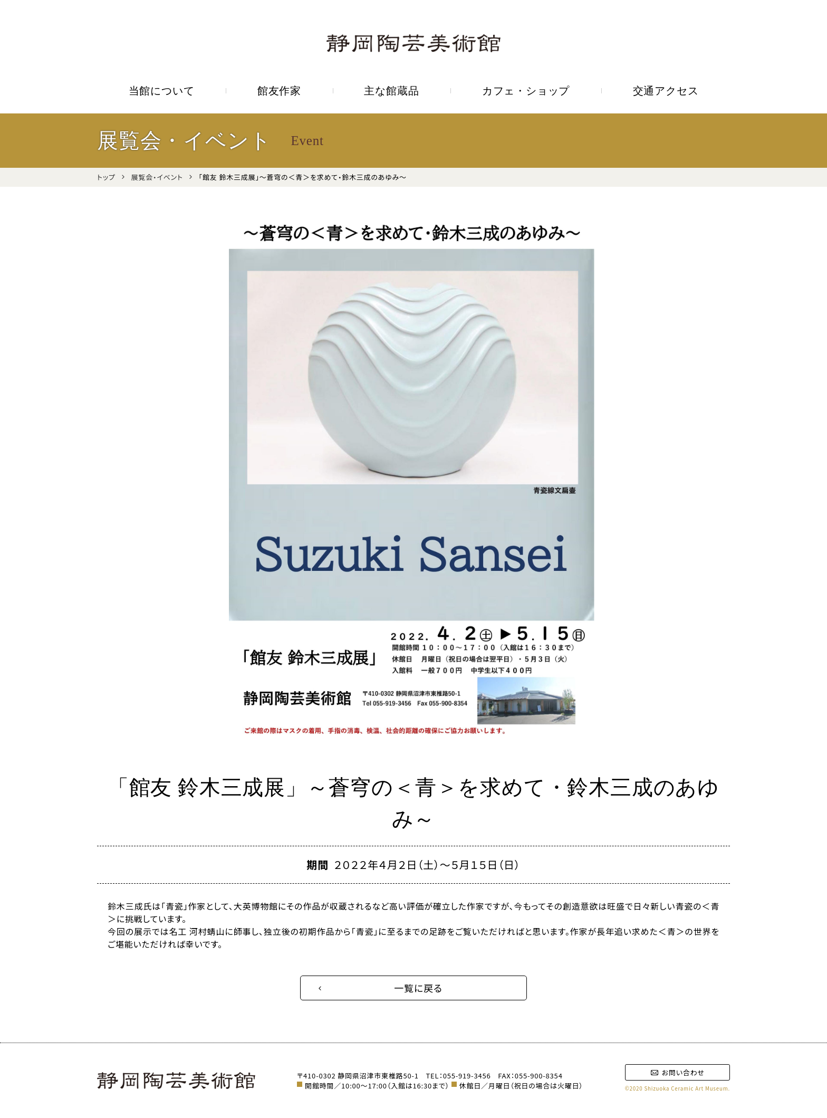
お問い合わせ (677, 1072)
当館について (162, 91)
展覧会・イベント (157, 177)
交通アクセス (666, 91)
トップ (106, 177)
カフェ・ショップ (526, 91)
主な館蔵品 (391, 91)
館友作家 (279, 91)
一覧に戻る (418, 988)
